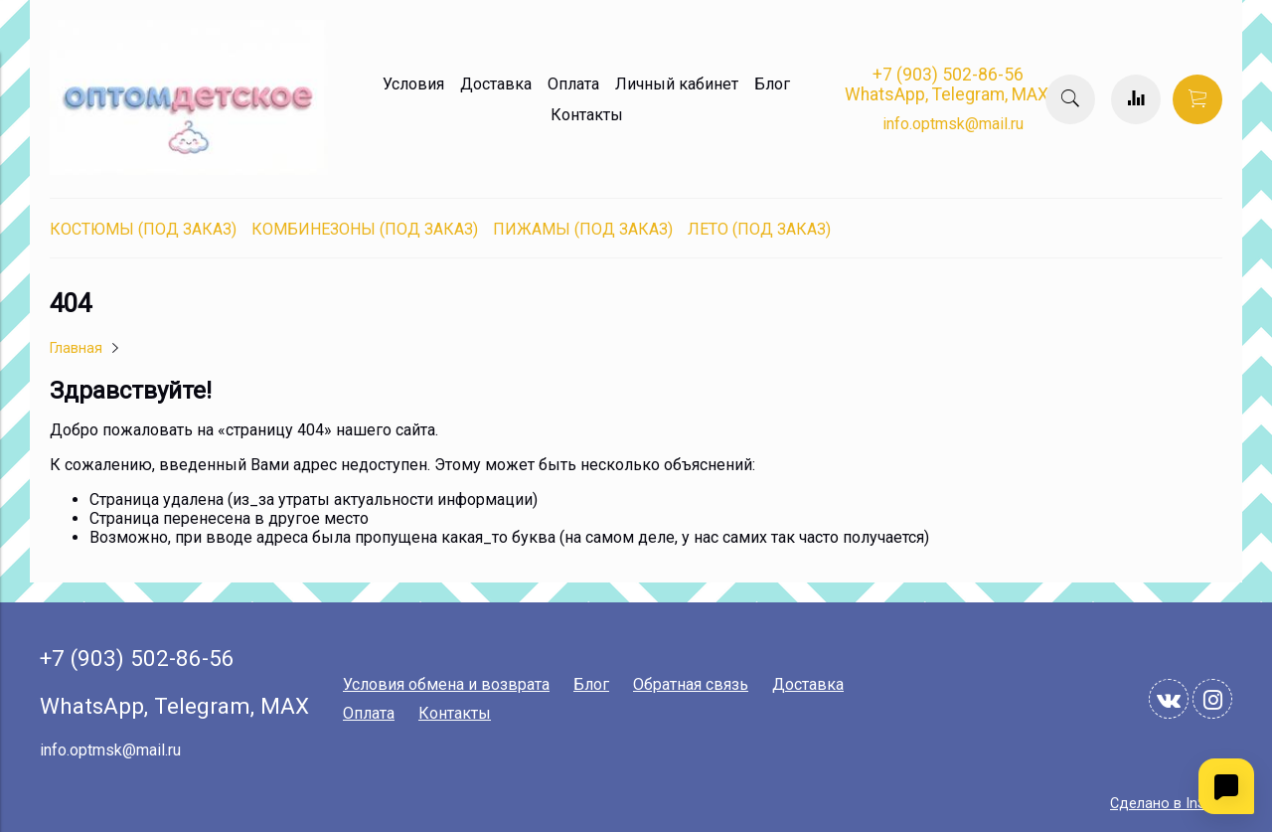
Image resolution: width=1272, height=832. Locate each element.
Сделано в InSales (1171, 803)
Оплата (573, 84)
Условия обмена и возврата (446, 684)
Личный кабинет (676, 84)
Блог (772, 84)
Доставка (496, 84)
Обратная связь (690, 684)
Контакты (587, 114)
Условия (413, 84)
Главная (76, 348)
